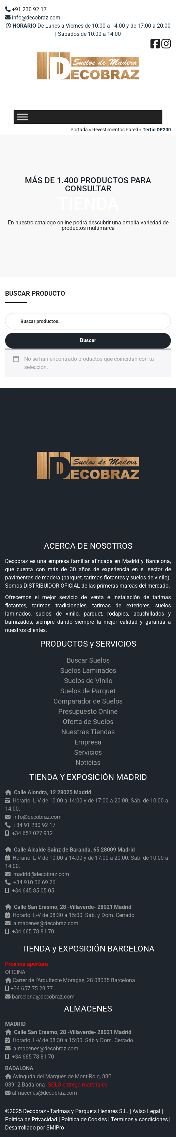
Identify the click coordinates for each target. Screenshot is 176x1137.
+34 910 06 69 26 (34, 882)
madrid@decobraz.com (41, 874)
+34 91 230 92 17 (34, 825)
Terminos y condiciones (139, 1119)
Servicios (88, 752)
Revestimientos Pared (115, 129)
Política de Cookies (84, 1119)
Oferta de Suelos (88, 722)
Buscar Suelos (88, 660)
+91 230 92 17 (29, 9)
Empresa (88, 742)
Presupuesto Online (88, 711)
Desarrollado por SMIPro (34, 1127)
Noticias (88, 762)
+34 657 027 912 (32, 833)
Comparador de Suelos (88, 701)
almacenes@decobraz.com (45, 923)
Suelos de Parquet (88, 691)
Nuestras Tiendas (88, 732)
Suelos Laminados (88, 670)
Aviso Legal (146, 1111)
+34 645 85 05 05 (33, 890)
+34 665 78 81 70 (33, 931)
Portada (79, 129)
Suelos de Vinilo (88, 681)
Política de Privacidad (31, 1119)
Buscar (88, 340)
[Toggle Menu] (22, 117)
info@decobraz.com (37, 817)
